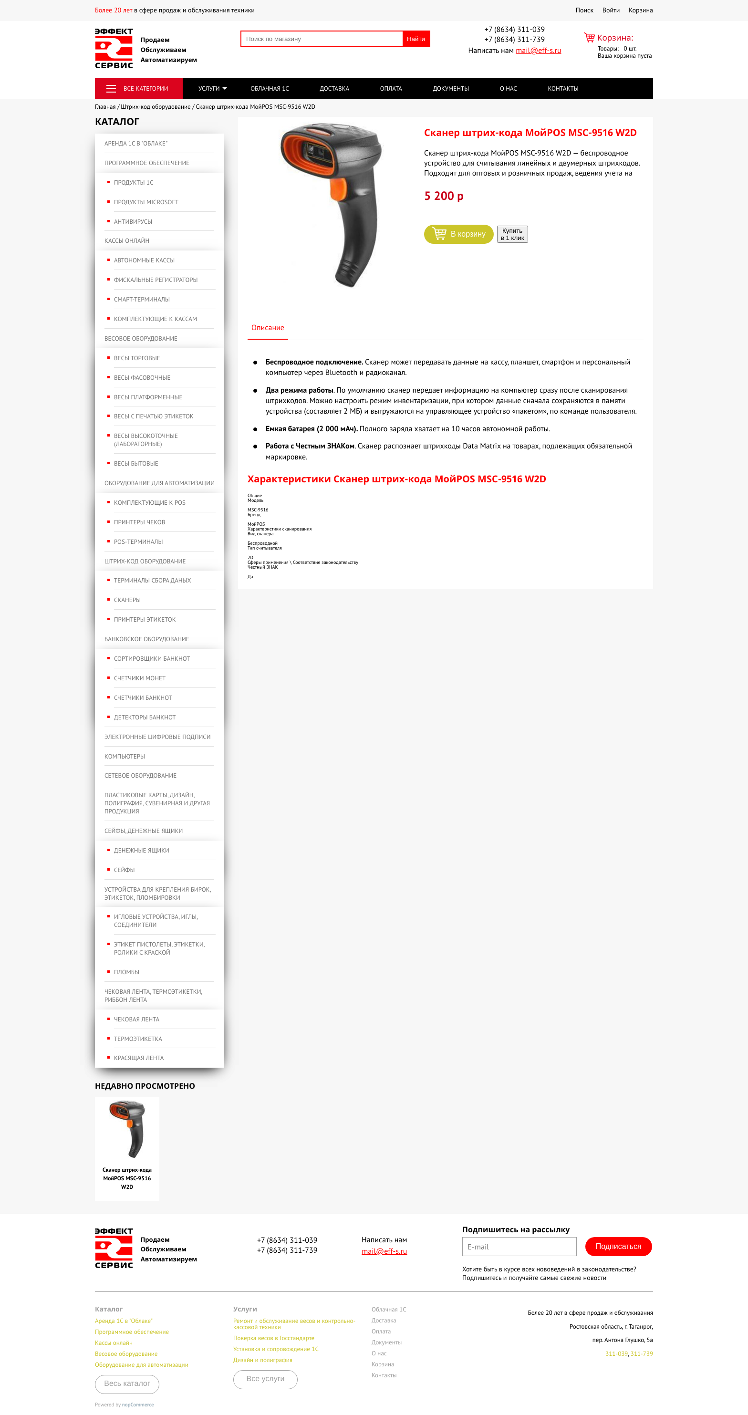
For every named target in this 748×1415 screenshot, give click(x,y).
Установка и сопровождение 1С (276, 1349)
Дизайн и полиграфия (262, 1360)
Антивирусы (133, 222)
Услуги (208, 88)
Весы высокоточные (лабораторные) (146, 440)
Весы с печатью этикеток (154, 416)
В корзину (468, 234)
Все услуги (266, 1379)
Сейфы (124, 870)
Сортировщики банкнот (152, 659)
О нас (508, 88)
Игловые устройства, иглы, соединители (155, 921)
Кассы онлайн (126, 241)
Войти (611, 10)
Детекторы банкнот (145, 717)
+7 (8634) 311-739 (515, 39)
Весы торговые (137, 358)
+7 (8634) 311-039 (515, 29)
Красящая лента (139, 1058)
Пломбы (126, 972)
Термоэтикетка (138, 1039)
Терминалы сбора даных (152, 580)
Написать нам (514, 50)
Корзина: (615, 37)
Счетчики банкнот (143, 698)
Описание (267, 328)
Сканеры (127, 600)
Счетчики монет (140, 678)
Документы (451, 88)
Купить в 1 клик (512, 234)
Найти (416, 38)
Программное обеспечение (146, 163)
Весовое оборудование (140, 338)
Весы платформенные (148, 397)
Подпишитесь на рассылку (516, 1229)
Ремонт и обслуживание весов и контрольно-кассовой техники (294, 1324)
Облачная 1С (269, 88)
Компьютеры (124, 756)
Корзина (641, 10)
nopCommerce (138, 1405)
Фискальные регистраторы (156, 280)
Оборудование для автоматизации (159, 483)
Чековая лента (136, 1019)
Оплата (391, 88)
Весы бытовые (136, 463)
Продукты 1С (134, 182)
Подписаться (619, 1246)
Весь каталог (127, 1384)
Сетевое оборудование (140, 775)
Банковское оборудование (146, 639)
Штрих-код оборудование (145, 561)
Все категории (146, 88)
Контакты (563, 88)
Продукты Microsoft (146, 202)
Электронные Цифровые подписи (157, 737)
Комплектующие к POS (150, 503)
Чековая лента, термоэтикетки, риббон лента (153, 996)
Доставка (334, 88)
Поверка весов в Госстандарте (273, 1338)
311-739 (642, 1354)
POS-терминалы (138, 542)
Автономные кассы (144, 260)
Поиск (584, 10)
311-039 (616, 1354)
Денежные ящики (141, 850)
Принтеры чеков (139, 522)
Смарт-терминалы (142, 299)
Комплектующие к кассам (155, 319)
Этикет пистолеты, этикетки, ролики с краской (159, 948)
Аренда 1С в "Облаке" (135, 143)
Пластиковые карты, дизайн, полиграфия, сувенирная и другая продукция (157, 803)
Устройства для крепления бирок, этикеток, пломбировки (157, 893)
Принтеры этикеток (145, 619)
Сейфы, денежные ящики (143, 831)
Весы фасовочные (142, 378)
